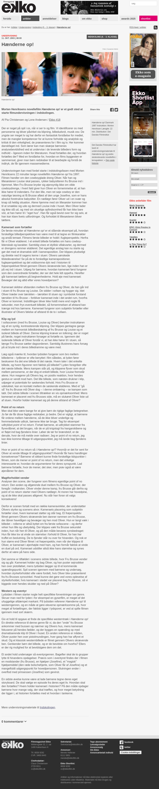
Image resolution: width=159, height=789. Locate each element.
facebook (126, 742)
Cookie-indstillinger (130, 752)
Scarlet (132, 220)
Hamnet (133, 213)
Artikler (14, 27)
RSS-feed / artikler (137, 27)
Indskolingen (47, 707)
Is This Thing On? (138, 244)
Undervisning (25, 27)
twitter (125, 747)
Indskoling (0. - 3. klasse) (44, 27)
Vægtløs (133, 237)
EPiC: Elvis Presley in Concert (139, 228)
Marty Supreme (136, 205)
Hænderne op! (64, 27)
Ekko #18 (54, 119)
